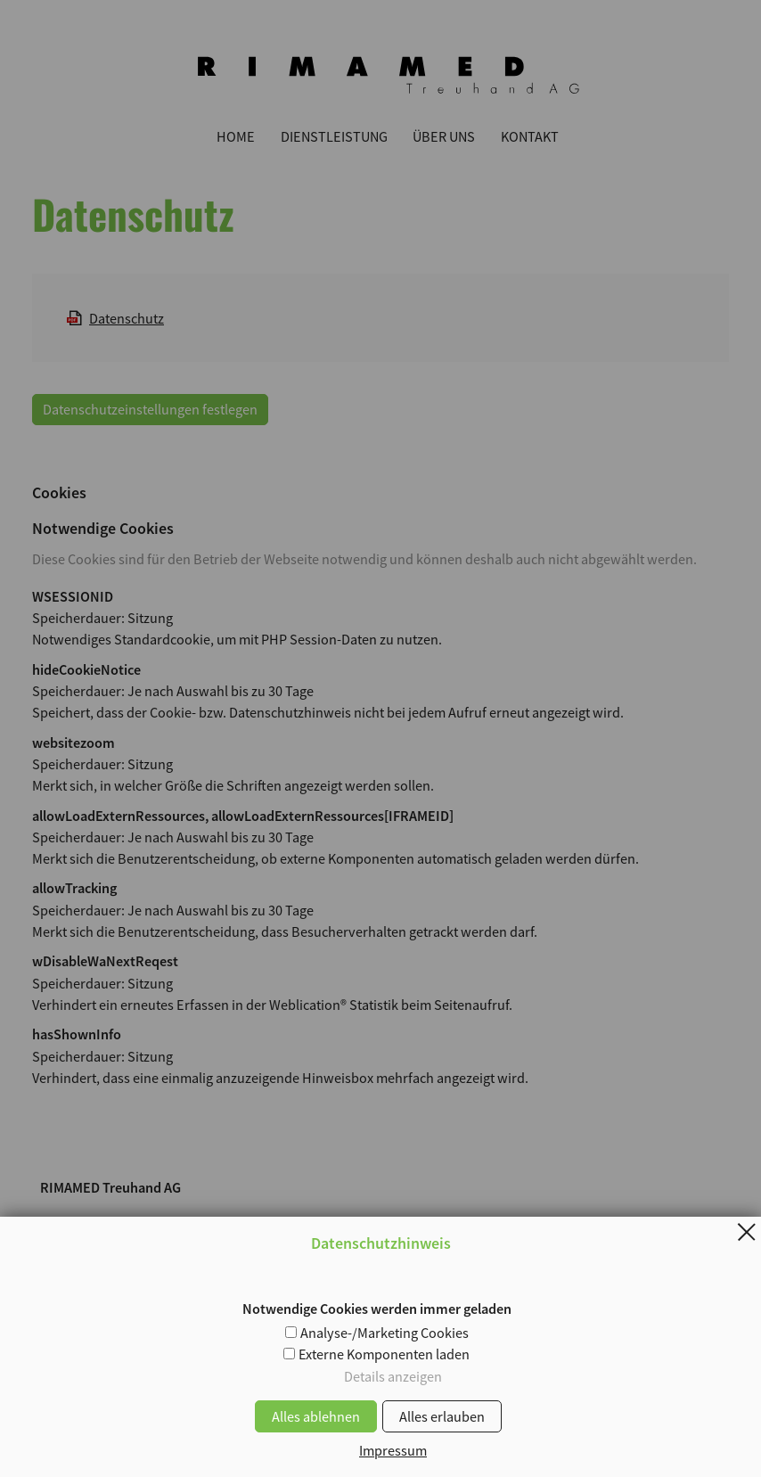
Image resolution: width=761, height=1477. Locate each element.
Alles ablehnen (316, 1416)
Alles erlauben (442, 1416)
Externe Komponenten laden (384, 1354)
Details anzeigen (393, 1376)
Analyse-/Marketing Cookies (384, 1333)
